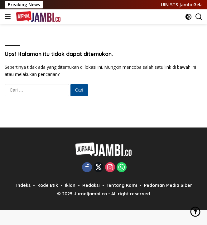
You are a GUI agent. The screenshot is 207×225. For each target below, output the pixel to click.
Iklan (70, 185)
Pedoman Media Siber (168, 185)
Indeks (23, 185)
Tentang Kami (122, 185)
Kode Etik (47, 185)
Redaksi (91, 185)
